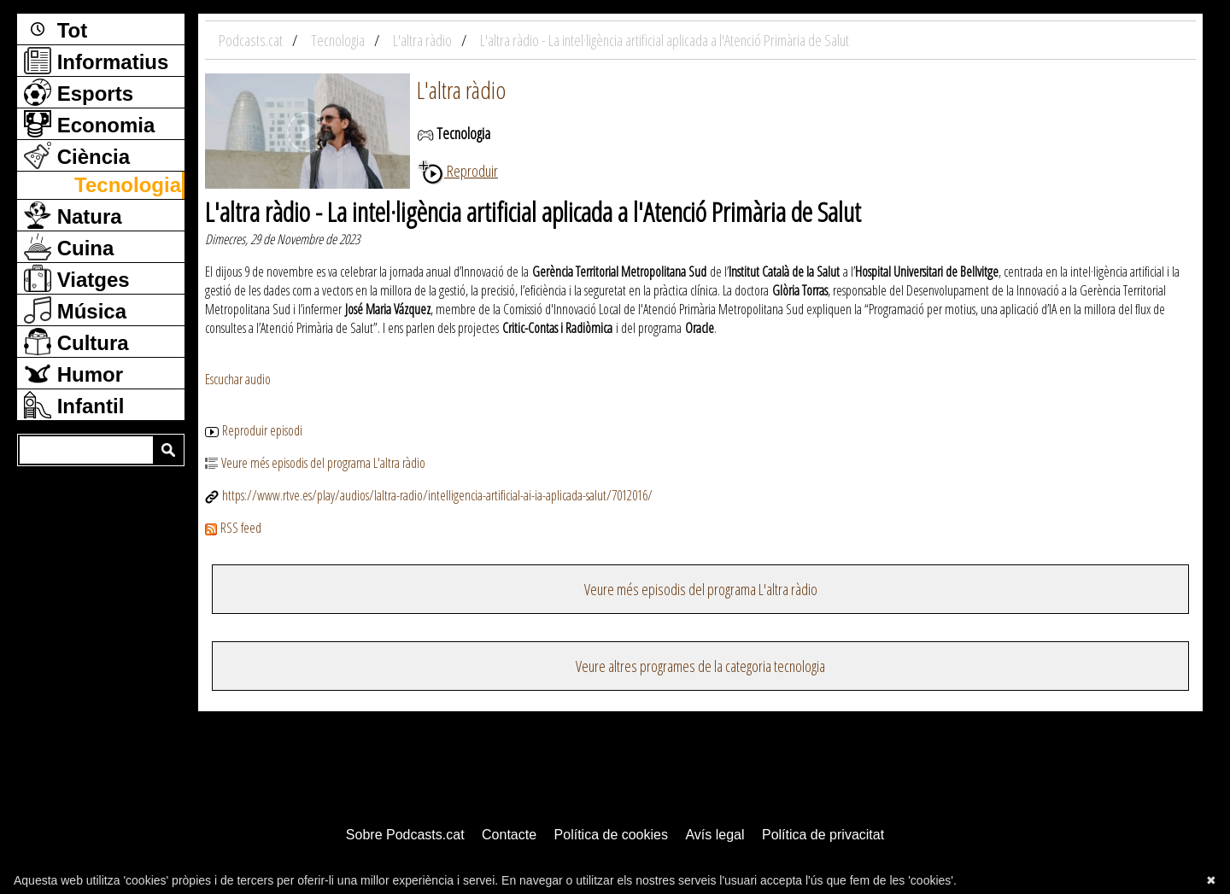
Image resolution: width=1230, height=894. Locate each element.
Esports (78, 92)
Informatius (96, 60)
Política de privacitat (823, 834)
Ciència (77, 155)
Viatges (77, 278)
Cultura (76, 341)
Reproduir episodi (253, 430)
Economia (89, 123)
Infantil (74, 404)
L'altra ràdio (461, 89)
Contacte (509, 834)
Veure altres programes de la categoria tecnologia (700, 666)
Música (75, 310)
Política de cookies (611, 834)
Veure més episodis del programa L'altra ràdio (315, 462)
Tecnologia (127, 184)
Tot (55, 29)
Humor (73, 373)
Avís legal (714, 834)
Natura (73, 215)
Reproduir (457, 171)
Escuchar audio (238, 379)
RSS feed (233, 527)
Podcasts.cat (252, 40)
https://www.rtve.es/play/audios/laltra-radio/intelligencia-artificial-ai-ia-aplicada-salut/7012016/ (429, 495)
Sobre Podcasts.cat (405, 834)
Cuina (69, 246)
